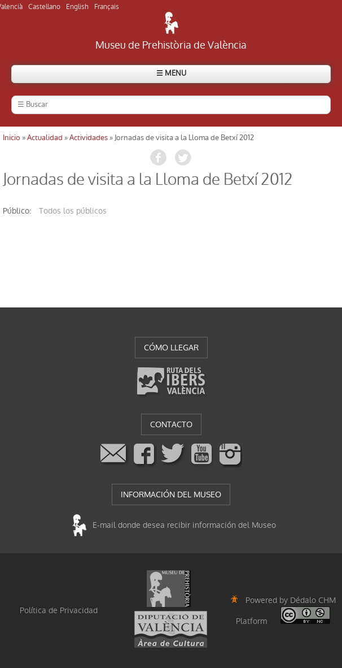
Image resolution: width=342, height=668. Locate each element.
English (77, 6)
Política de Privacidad (59, 610)
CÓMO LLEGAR (171, 347)
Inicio (11, 137)
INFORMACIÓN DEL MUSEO (171, 494)
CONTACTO (171, 424)
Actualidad (45, 137)
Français (106, 6)
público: (17, 210)
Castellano (44, 6)
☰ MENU (171, 73)
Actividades (88, 137)
